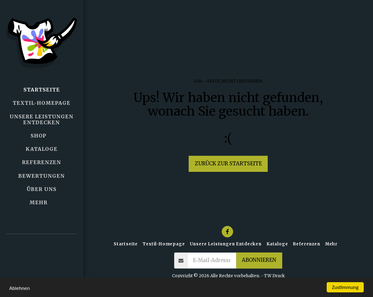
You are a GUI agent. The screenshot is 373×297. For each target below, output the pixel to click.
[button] (42, 253)
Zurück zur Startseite (228, 163)
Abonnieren (259, 260)
